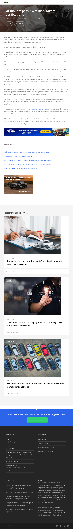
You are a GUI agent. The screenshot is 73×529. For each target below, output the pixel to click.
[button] (68, 2)
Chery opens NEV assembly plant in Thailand (18, 156)
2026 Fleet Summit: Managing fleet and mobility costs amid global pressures (27, 160)
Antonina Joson (11, 271)
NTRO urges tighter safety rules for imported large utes (21, 168)
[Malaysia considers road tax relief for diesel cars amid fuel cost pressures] (36, 245)
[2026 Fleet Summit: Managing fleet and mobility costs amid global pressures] (36, 306)
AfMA (9, 280)
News (39, 18)
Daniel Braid (11, 18)
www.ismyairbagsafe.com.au (34, 109)
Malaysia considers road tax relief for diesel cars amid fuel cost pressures (27, 152)
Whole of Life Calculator (45, 451)
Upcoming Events (43, 443)
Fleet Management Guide (46, 447)
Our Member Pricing (37, 420)
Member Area (42, 439)
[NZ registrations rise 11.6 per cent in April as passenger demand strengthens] (36, 367)
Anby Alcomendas (12, 332)
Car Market (11, 341)
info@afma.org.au (11, 442)
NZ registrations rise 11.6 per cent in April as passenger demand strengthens (27, 164)
